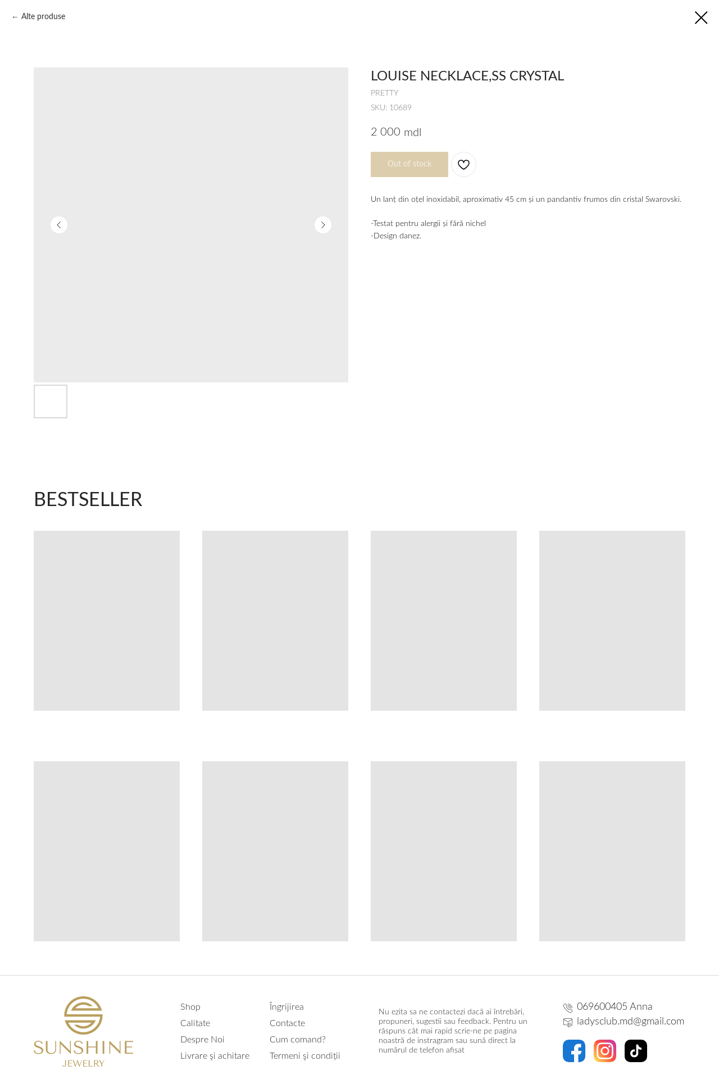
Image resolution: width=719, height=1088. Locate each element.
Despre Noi (202, 1039)
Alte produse (43, 17)
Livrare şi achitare (214, 1055)
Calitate (195, 1023)
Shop (190, 1007)
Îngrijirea (287, 1007)
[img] (574, 1051)
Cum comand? (298, 1039)
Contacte (287, 1023)
